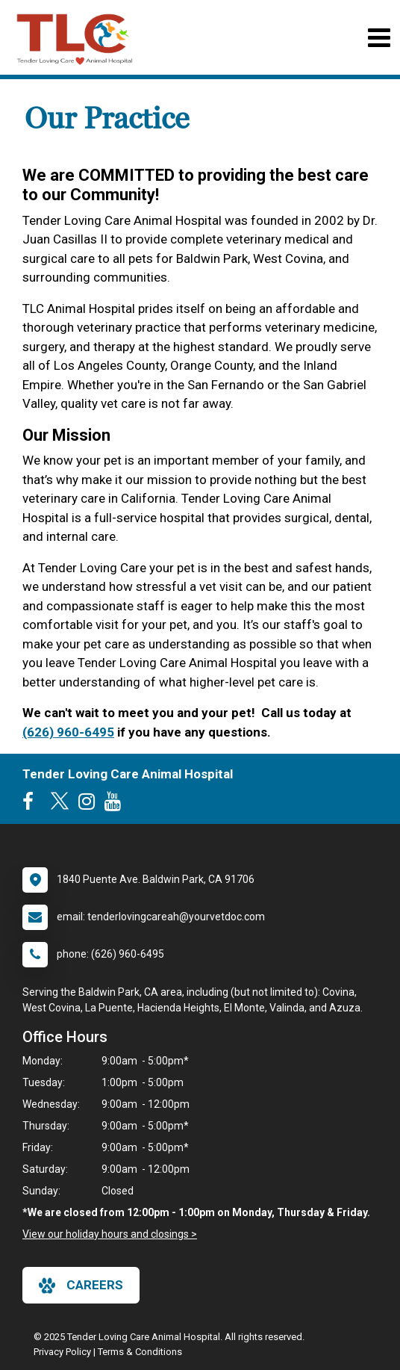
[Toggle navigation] (379, 38)
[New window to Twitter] (59, 804)
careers (81, 1285)
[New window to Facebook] (31, 804)
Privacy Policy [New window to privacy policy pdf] (62, 1351)
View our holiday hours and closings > (109, 1234)
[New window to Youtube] (116, 804)
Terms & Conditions (140, 1351)
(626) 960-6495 (68, 732)
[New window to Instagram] (90, 804)
